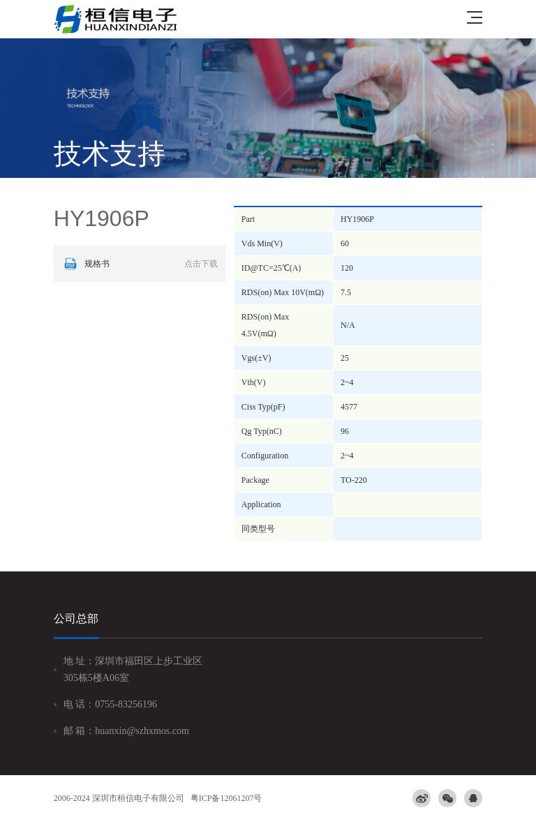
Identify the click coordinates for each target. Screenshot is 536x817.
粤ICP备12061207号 (226, 798)
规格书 (139, 264)
